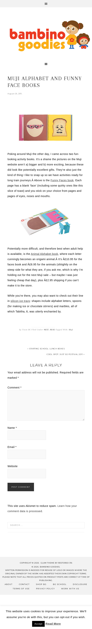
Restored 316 (65, 563)
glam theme (47, 563)
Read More (53, 623)
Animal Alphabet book (44, 253)
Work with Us (70, 589)
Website (13, 466)
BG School (59, 584)
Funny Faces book (62, 180)
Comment (15, 387)
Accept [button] (38, 623)
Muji (71, 329)
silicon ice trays (20, 300)
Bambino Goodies (50, 36)
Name (12, 427)
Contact (24, 584)
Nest (46, 330)
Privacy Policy (45, 589)
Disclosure (80, 584)
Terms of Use (21, 589)
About (9, 584)
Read (52, 330)
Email (12, 447)
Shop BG (41, 584)
